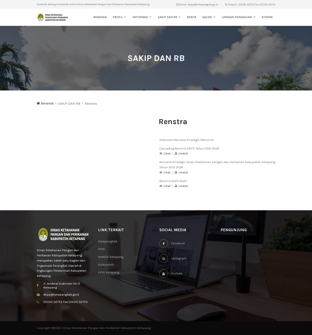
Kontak (267, 17)
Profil (118, 17)
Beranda (100, 17)
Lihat (167, 153)
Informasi (140, 17)
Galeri (207, 17)
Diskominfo (106, 264)
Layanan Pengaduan (237, 17)
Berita (191, 17)
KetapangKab (107, 241)
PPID (101, 249)
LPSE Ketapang (108, 272)
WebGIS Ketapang (110, 257)
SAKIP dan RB (167, 17)
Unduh (183, 153)
